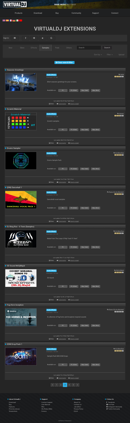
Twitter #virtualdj (113, 409)
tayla (122, 74)
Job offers (77, 407)
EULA (76, 411)
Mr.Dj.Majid (120, 270)
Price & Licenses (14, 409)
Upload (121, 55)
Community (76, 13)
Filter (110, 55)
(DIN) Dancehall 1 (14, 187)
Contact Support (46, 402)
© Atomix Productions (65, 421)
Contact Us (78, 404)
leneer (121, 113)
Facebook (110, 402)
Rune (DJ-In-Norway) (116, 192)
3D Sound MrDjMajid (16, 266)
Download (38, 13)
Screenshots (13, 411)
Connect (114, 13)
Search (107, 48)
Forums (44, 411)
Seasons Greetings (15, 70)
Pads (57, 48)
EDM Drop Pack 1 (14, 344)
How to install (74, 104)
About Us (77, 402)
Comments (62, 104)
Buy (57, 13)
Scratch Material (14, 109)
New (10, 48)
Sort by (98, 55)
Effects (34, 48)
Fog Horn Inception (15, 305)
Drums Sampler (14, 148)
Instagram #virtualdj (114, 407)
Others (69, 48)
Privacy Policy (78, 409)
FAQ (42, 407)
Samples (45, 48)
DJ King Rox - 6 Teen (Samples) (20, 227)
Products (18, 13)
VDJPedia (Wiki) (46, 409)
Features (12, 407)
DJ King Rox (120, 153)
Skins (22, 48)
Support (95, 13)
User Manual (45, 404)
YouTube (110, 404)
